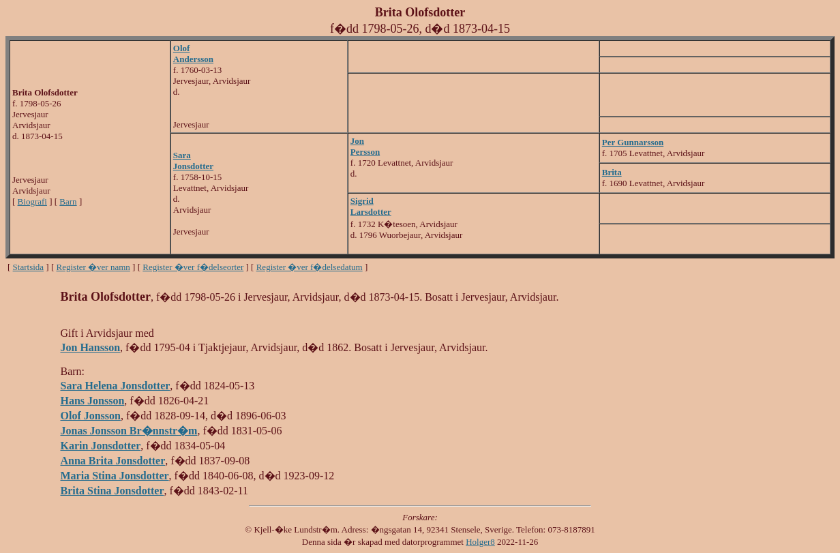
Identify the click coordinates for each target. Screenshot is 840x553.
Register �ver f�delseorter (192, 267)
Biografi (32, 201)
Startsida (28, 267)
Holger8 (480, 542)
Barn (67, 201)
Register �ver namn (93, 267)
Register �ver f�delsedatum (309, 267)
